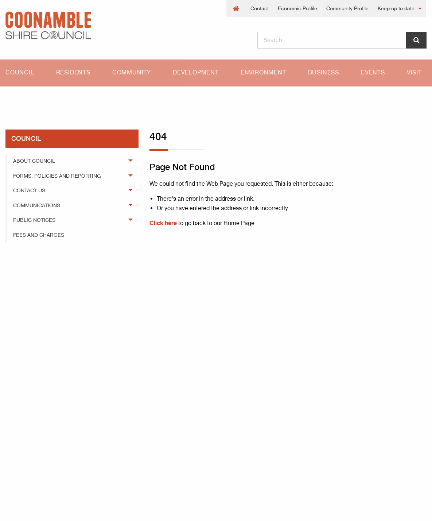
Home (13, 99)
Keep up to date (396, 8)
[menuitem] (236, 8)
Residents (73, 72)
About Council (34, 161)
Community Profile (347, 8)
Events (373, 72)
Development (196, 72)
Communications (36, 205)
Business (323, 72)
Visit (414, 72)
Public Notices (34, 220)
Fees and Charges (38, 235)
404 (46, 99)
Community (131, 72)
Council (19, 72)
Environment (263, 72)
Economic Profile (297, 8)
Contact (259, 8)
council (26, 138)
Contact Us (29, 190)
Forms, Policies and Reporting (57, 176)
